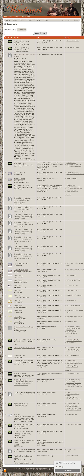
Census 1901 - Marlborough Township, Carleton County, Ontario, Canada (23, 249)
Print (69, 20)
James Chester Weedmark (74, 424)
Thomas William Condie (73, 290)
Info (46, 20)
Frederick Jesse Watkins (73, 394)
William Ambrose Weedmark (74, 166)
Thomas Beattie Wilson (73, 373)
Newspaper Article (20, 373)
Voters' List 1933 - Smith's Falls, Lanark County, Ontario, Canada (24, 443)
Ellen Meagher (70, 330)
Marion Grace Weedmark (73, 355)
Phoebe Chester (71, 185)
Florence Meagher (71, 331)
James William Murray (73, 172)
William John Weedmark (73, 280)
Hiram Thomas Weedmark (74, 164)
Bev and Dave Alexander (39, 469)
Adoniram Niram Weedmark (74, 188)
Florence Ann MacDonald (73, 328)
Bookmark (75, 20)
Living (68, 392)
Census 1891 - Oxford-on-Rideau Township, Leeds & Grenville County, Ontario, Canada (23, 240)
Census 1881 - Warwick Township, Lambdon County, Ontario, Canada (23, 224)
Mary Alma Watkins (72, 397)
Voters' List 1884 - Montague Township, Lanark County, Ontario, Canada (23, 434)
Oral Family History (20, 380)
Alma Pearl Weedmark (73, 41)
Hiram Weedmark (71, 342)
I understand (67, 470)
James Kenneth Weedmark (74, 410)
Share (63, 20)
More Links (68, 195)
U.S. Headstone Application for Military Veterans (24, 425)
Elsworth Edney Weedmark (74, 383)
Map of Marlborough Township (24, 339)
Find (30, 20)
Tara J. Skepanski (71, 449)
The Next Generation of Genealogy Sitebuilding (35, 468)
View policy (59, 466)
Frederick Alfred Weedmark (74, 341)
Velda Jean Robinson (72, 285)
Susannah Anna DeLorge (73, 187)
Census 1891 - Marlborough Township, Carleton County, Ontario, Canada (23, 232)
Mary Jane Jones (71, 275)
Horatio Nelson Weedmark (21, 385)
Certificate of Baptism (21, 264)
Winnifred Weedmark (72, 178)
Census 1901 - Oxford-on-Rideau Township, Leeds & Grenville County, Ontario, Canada (23, 257)
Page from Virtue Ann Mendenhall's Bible (21, 405)
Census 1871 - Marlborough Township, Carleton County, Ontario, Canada (23, 209)
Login (22, 20)
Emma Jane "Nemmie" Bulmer (75, 316)
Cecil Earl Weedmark (72, 406)
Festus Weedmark (71, 163)
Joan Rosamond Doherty (73, 326)
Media (38, 20)
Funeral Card (18, 275)
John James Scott (71, 300)
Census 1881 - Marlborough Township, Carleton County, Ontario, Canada (23, 217)
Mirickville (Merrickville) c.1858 (24, 361)
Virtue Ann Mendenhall (73, 403)
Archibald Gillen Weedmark (74, 295)
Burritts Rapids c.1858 (21, 185)
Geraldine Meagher (72, 333)
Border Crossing (19, 172)
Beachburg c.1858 (20, 163)
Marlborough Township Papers (24, 348)
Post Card (17, 415)
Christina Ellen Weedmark (74, 399)
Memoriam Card (19, 356)
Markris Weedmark (72, 414)
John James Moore (72, 321)
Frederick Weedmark (72, 191)
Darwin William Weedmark (74, 305)
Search (15, 20)
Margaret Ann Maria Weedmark (75, 174)
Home (8, 20)
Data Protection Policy (52, 469)
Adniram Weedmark (72, 381)
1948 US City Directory (21, 41)
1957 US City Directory (21, 48)
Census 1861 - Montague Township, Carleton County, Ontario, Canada (23, 200)
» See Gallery (22, 30)
